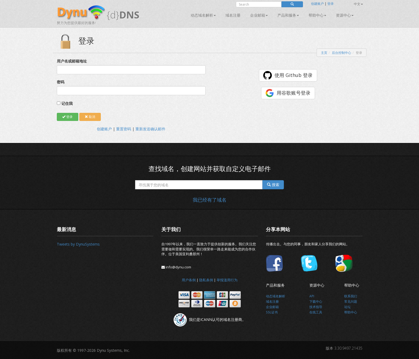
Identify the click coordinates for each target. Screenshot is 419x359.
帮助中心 (317, 15)
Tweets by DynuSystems (78, 244)
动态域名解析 (203, 15)
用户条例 (189, 279)
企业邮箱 (259, 15)
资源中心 (345, 15)
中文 (358, 4)
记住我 (67, 103)
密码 (60, 81)
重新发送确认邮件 (150, 128)
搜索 (273, 184)
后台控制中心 (341, 52)
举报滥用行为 (227, 279)
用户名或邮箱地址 (72, 61)
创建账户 (317, 3)
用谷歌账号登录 (293, 93)
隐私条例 (206, 279)
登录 (330, 3)
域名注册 (232, 15)
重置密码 (123, 128)
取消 (90, 116)
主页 (324, 52)
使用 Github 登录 (294, 75)
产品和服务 (288, 15)
